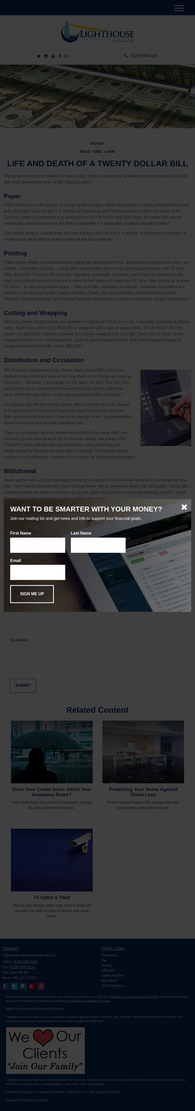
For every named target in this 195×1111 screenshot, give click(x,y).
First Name (20, 533)
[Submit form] (32, 594)
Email (15, 560)
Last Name (81, 533)
